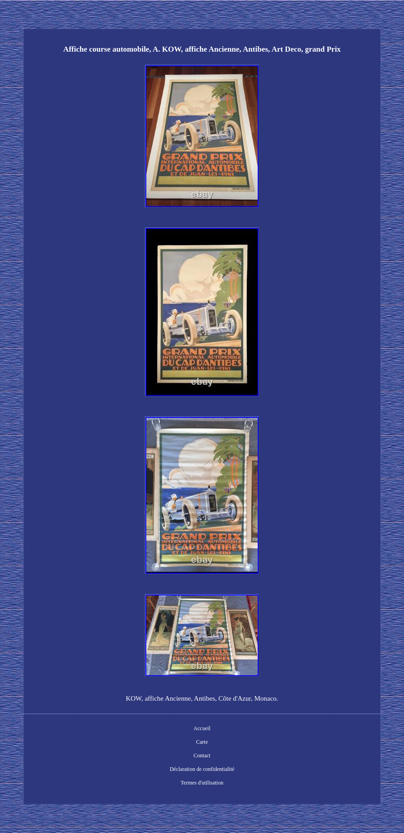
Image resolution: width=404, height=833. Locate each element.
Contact (201, 755)
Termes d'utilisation (202, 783)
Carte (202, 742)
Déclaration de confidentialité (202, 769)
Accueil (201, 728)
